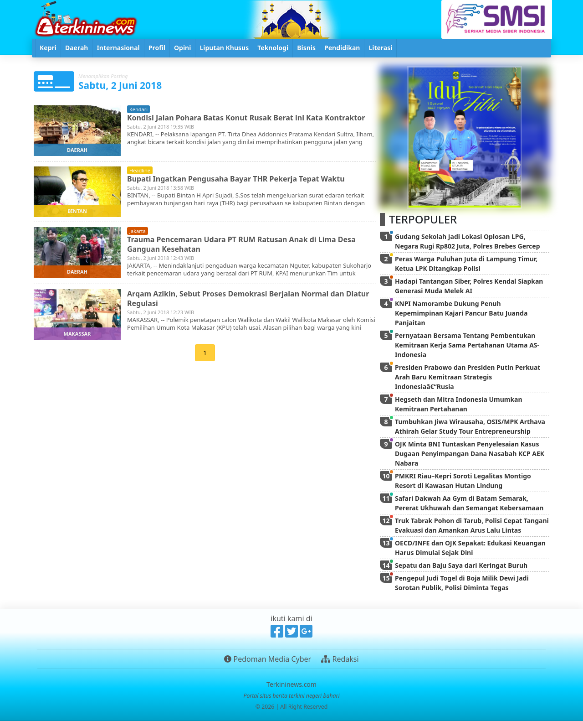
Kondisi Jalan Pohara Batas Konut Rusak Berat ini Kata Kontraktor (246, 118)
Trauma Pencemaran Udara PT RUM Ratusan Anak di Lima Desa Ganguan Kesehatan (241, 244)
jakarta (137, 231)
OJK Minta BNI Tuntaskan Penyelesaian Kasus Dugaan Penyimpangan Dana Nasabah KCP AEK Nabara (469, 453)
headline (139, 170)
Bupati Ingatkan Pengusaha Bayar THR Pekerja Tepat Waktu (236, 179)
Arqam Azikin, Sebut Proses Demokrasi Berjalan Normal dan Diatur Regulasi (248, 298)
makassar (77, 333)
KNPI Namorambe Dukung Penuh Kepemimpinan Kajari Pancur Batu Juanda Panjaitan (461, 313)
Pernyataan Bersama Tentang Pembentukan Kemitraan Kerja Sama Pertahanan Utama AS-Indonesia (467, 345)
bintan (77, 210)
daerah (77, 149)
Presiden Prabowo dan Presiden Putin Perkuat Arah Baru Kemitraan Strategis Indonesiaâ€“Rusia (467, 377)
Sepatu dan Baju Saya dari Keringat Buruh (461, 565)
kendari (138, 109)
